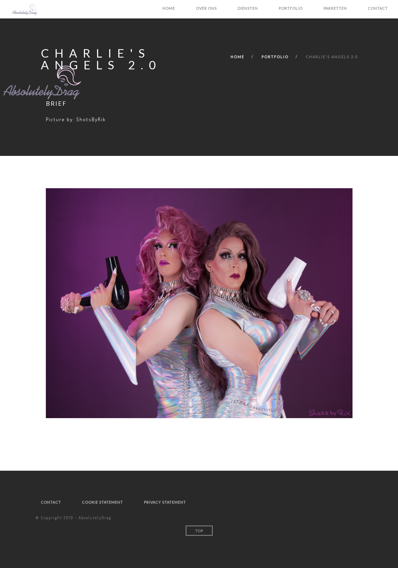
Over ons (206, 8)
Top (199, 531)
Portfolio (291, 8)
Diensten (248, 8)
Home (168, 8)
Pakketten (335, 8)
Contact (378, 8)
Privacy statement (165, 502)
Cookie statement (102, 502)
